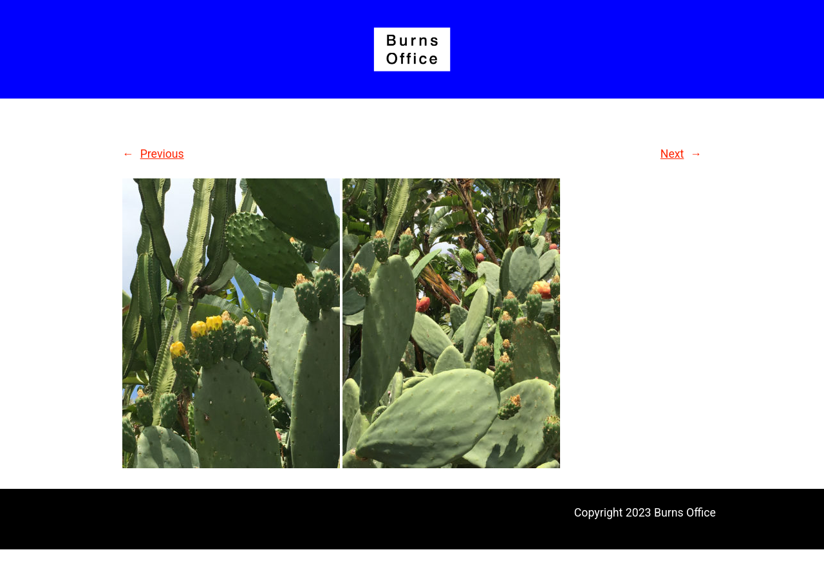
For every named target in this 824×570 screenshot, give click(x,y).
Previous (162, 153)
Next (672, 153)
